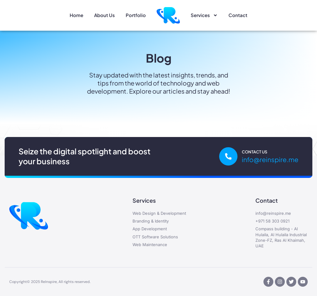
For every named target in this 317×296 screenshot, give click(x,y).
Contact (237, 15)
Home (76, 15)
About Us (104, 15)
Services (204, 15)
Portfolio (136, 15)
